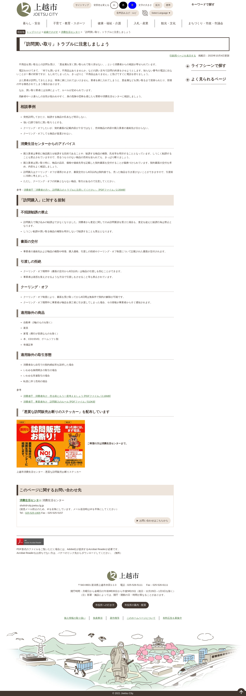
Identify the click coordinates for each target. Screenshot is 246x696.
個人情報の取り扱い (75, 618)
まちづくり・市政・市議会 (205, 23)
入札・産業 (141, 23)
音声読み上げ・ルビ (126, 13)
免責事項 (97, 618)
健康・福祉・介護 (109, 23)
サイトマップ (82, 5)
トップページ (34, 32)
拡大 (157, 5)
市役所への (104, 605)
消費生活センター (70, 32)
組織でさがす (51, 32)
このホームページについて (141, 618)
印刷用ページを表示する (183, 55)
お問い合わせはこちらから (153, 520)
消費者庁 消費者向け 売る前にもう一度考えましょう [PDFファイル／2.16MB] (67, 396)
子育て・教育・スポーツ (69, 23)
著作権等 (114, 618)
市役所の (135, 605)
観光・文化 (168, 23)
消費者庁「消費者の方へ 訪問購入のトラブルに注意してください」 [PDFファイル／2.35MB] (74, 189)
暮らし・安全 (31, 23)
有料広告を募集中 (172, 618)
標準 (168, 5)
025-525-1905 (32, 513)
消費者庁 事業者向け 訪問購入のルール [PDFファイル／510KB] (59, 401)
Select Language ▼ (161, 13)
